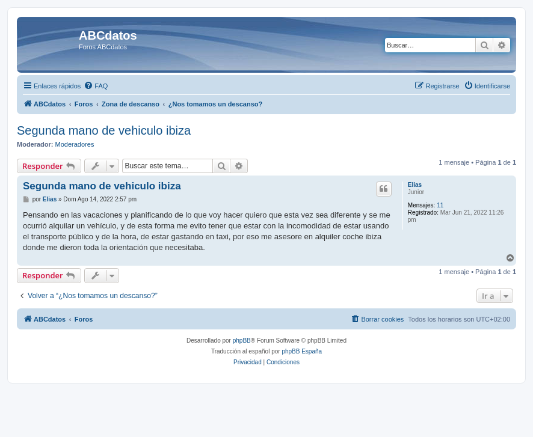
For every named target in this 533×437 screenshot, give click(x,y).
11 (440, 205)
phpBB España (302, 351)
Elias (415, 185)
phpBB (242, 340)
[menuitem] (96, 86)
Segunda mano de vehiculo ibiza (104, 130)
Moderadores (74, 144)
